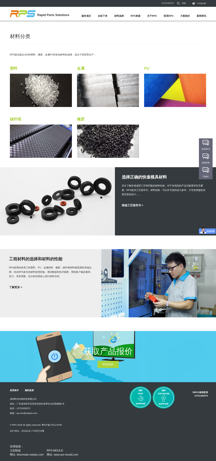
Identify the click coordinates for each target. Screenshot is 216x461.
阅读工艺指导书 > (132, 205)
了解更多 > (15, 287)
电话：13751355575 (20, 408)
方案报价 (185, 16)
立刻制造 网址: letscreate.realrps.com (27, 452)
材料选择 (119, 16)
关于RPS (152, 16)
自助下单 (102, 16)
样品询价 (108, 364)
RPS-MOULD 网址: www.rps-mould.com (62, 452)
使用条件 (14, 390)
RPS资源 (135, 16)
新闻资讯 (201, 16)
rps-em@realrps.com (27, 413)
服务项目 (86, 16)
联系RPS (168, 16)
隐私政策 (29, 390)
